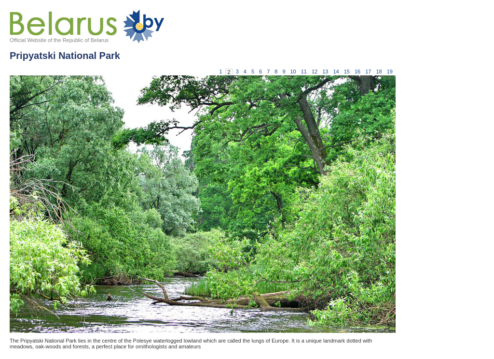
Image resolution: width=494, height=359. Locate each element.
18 (379, 71)
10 (293, 71)
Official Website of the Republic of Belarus (59, 40)
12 (314, 71)
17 (368, 71)
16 (357, 71)
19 (390, 71)
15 (347, 71)
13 (325, 71)
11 (304, 71)
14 (336, 71)
